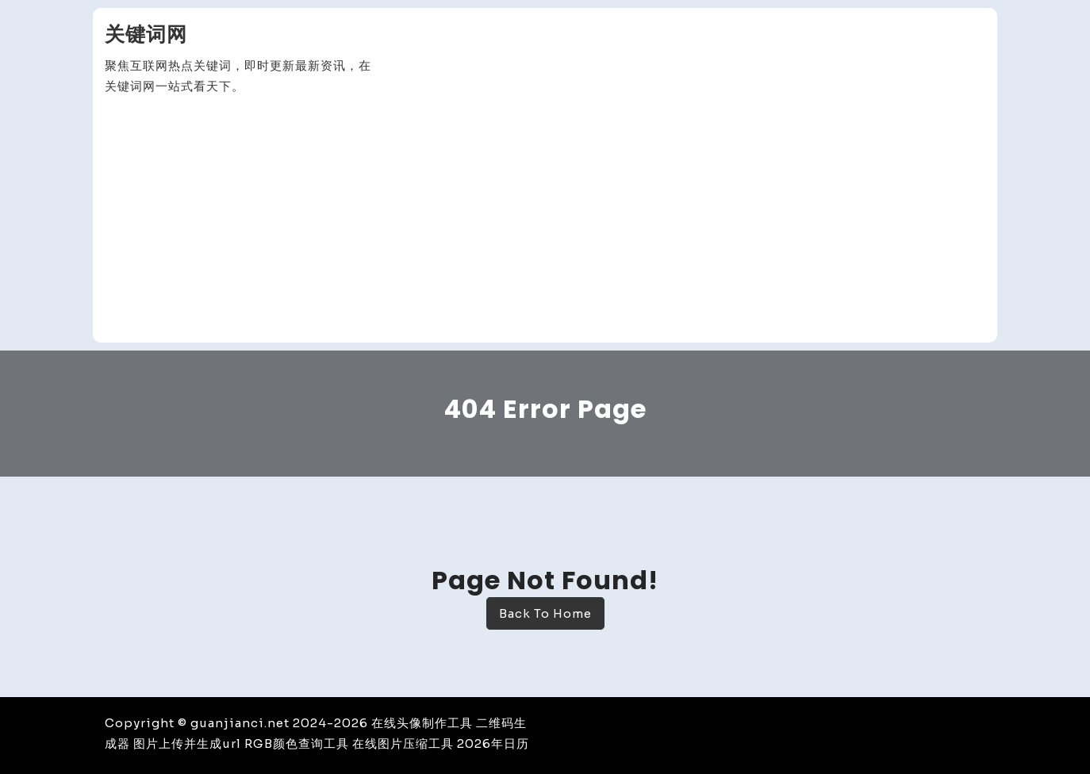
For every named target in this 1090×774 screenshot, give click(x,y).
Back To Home (545, 613)
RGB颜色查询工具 (296, 743)
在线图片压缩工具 (403, 743)
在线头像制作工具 (422, 722)
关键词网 (146, 34)
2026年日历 (493, 743)
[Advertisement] (545, 220)
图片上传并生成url (187, 743)
